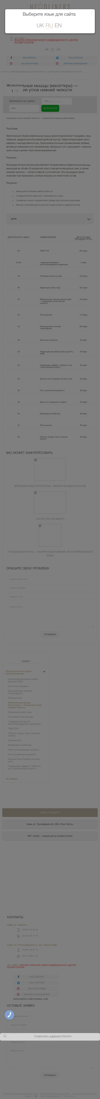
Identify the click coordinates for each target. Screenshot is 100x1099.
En (58, 25)
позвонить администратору (52, 1037)
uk (40, 25)
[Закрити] (92, 12)
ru (49, 25)
